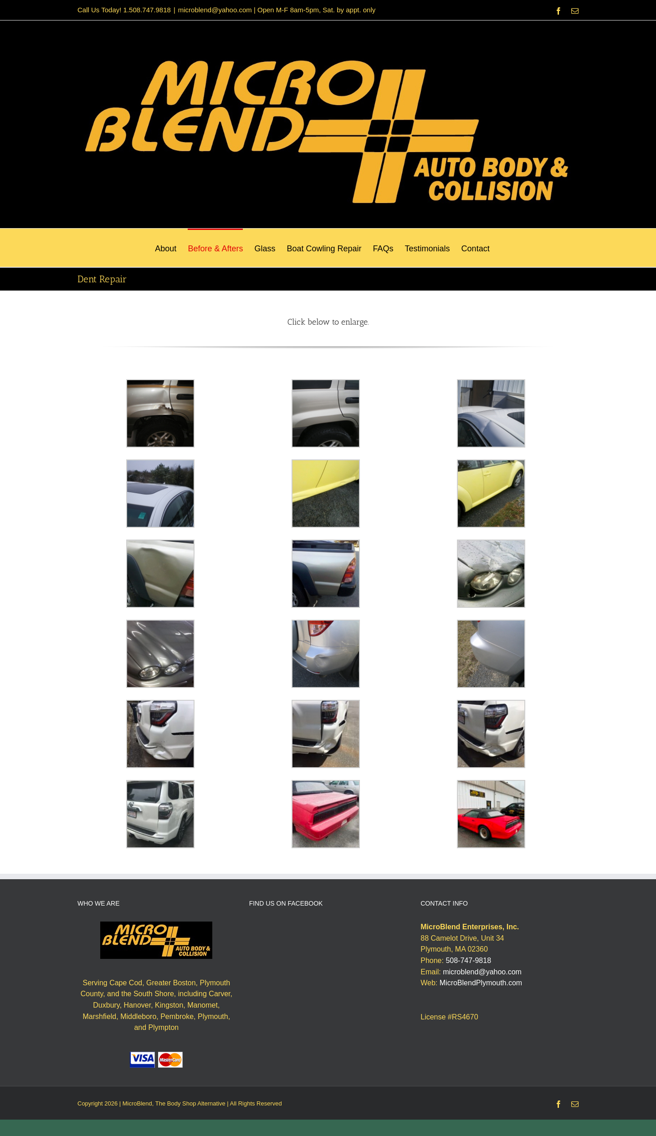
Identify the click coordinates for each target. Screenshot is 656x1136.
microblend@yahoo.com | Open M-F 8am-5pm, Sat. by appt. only (276, 10)
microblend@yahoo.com (482, 972)
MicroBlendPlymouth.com (481, 983)
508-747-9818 (468, 960)
